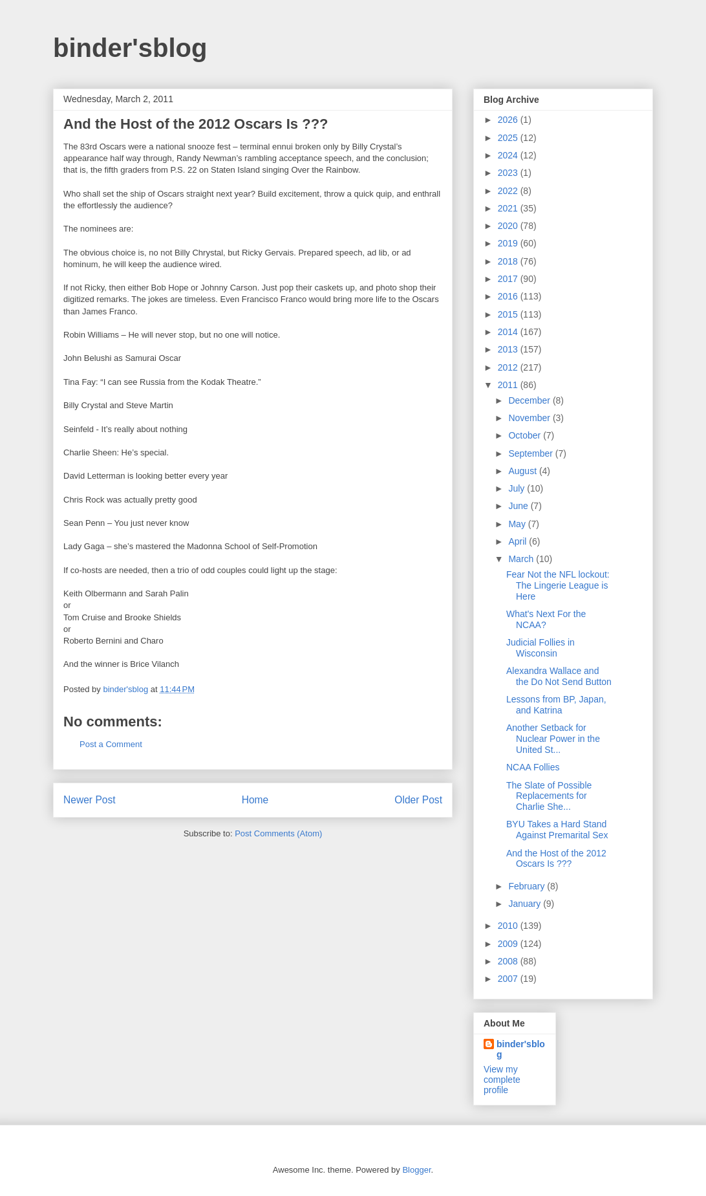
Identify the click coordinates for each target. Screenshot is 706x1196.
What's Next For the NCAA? (546, 619)
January (525, 903)
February (527, 886)
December (530, 400)
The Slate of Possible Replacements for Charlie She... (549, 796)
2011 (509, 385)
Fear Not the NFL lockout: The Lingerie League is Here (558, 585)
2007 (509, 978)
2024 (509, 155)
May (518, 524)
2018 (509, 261)
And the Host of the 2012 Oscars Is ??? (556, 858)
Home (255, 799)
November (530, 418)
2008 (509, 961)
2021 (509, 208)
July (517, 488)
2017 (509, 279)
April (518, 541)
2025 (509, 138)
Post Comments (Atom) (278, 833)
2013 (509, 349)
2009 (509, 944)
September (531, 453)
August (523, 471)
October (525, 435)
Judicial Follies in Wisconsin (540, 647)
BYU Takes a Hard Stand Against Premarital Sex (557, 829)
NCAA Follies (532, 767)
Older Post (418, 799)
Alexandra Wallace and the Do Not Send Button (559, 676)
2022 (509, 191)
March (522, 559)
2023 (509, 173)
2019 (509, 243)
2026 (509, 119)
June (519, 506)
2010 (509, 925)
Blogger (416, 1170)
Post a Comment (111, 744)
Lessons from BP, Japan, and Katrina (556, 704)
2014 (509, 332)
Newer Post (89, 799)
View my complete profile (502, 1079)
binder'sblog (130, 48)
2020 (509, 226)
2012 (509, 367)
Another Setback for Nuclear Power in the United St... (553, 739)
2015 (509, 314)
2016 (509, 296)
